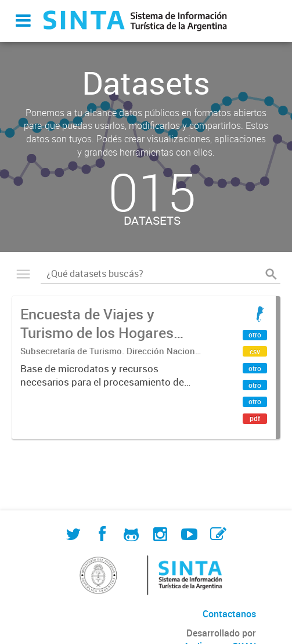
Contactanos (229, 613)
